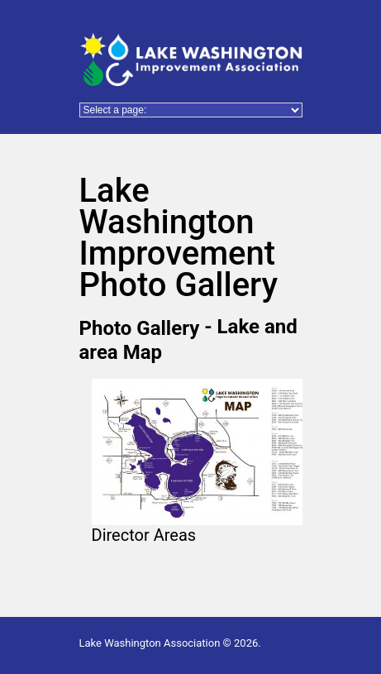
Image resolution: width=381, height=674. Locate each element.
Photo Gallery (139, 327)
